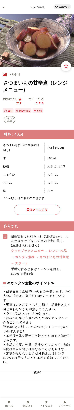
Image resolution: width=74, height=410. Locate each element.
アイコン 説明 (9, 119)
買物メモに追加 (37, 209)
